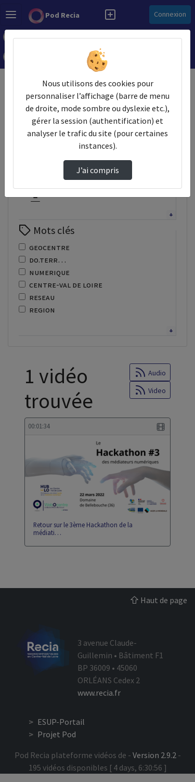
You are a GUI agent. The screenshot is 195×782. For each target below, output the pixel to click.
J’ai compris (97, 170)
